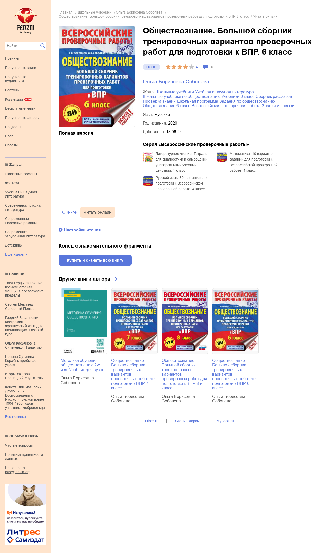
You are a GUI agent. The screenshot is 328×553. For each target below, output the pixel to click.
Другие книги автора (84, 279)
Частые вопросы (19, 445)
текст (151, 67)
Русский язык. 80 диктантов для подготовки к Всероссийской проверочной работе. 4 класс (182, 183)
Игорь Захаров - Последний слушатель (24, 376)
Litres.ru (151, 421)
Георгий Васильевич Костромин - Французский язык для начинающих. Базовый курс (24, 326)
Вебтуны (12, 90)
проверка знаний (159, 101)
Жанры (15, 165)
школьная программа (197, 101)
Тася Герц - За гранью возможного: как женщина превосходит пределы (24, 289)
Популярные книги (20, 68)
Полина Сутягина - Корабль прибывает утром (21, 360)
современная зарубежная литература (25, 234)
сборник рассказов (274, 96)
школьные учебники (94, 12)
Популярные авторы (22, 118)
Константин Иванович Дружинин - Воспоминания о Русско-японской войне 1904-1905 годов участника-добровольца (25, 397)
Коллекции (14, 99)
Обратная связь (23, 436)
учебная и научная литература (21, 194)
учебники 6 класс (238, 96)
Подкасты (13, 127)
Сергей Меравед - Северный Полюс (20, 306)
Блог (9, 136)
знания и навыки (278, 106)
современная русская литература (23, 207)
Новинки (12, 58)
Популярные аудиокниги (15, 79)
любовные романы (21, 174)
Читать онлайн (97, 212)
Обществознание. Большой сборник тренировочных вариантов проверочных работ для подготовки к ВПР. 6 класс (154, 16)
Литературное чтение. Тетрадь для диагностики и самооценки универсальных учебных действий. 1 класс (181, 162)
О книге (69, 212)
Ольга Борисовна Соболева (139, 12)
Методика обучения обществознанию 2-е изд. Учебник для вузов (82, 365)
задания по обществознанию (247, 101)
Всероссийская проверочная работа (226, 106)
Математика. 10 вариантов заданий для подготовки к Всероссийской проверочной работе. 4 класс (254, 162)
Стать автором (187, 421)
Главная (65, 12)
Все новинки (15, 417)
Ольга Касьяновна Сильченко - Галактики (24, 345)
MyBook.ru (225, 421)
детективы (13, 245)
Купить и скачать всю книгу (95, 260)
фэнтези (12, 183)
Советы (11, 145)
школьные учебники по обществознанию (181, 96)
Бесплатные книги (20, 108)
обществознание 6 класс (166, 106)
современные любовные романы (21, 221)
